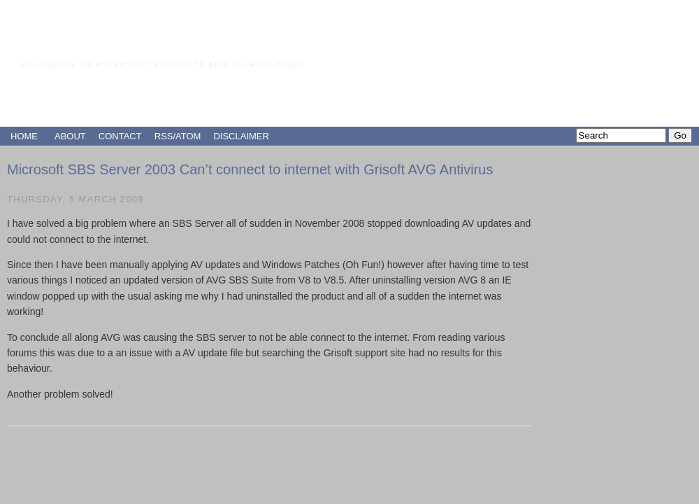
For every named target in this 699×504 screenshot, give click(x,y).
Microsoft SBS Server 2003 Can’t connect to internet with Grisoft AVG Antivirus (250, 169)
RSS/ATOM (177, 136)
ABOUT (70, 136)
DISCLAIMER (240, 136)
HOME (24, 136)
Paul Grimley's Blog (139, 38)
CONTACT (120, 136)
